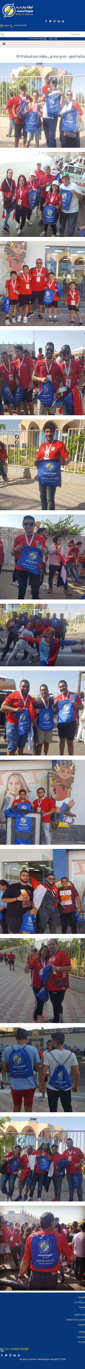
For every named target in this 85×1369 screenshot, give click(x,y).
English (6, 25)
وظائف (82, 1332)
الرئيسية (81, 1297)
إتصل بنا (81, 1342)
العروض (81, 1324)
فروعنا (82, 1307)
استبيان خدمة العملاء (75, 1319)
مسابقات (80, 1337)
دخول (53, 38)
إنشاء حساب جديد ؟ (37, 38)
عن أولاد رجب (79, 1302)
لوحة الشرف (79, 1314)
